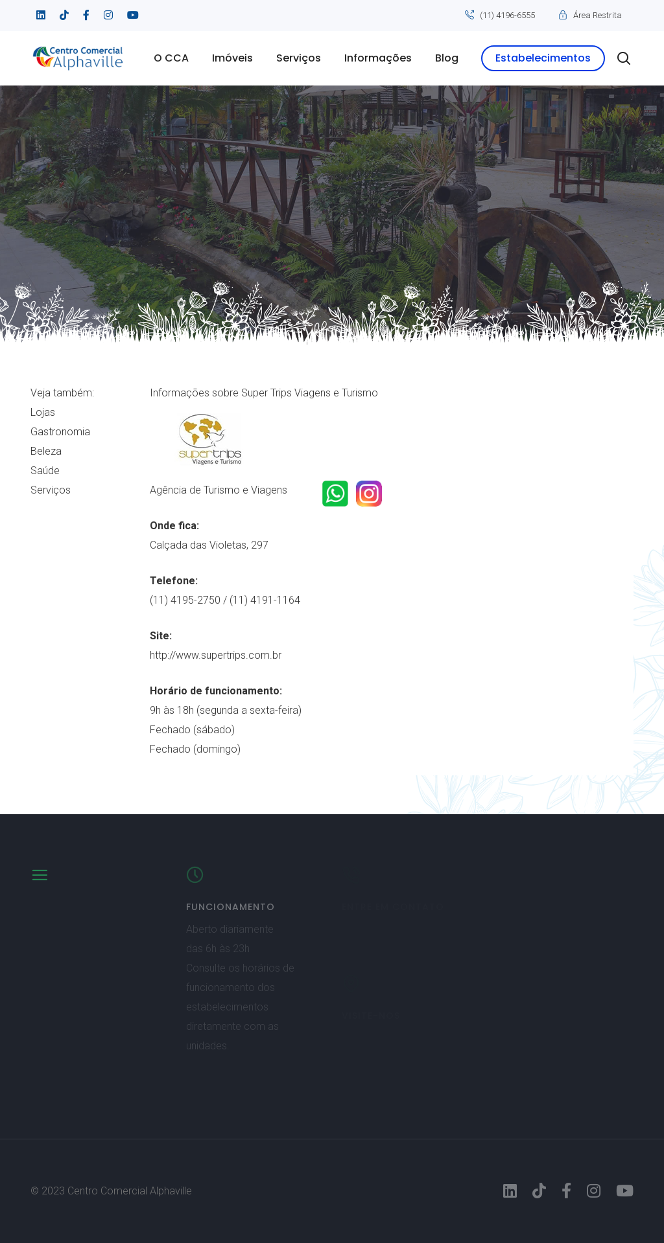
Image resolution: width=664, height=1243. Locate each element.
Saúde (45, 470)
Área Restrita (597, 15)
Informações (378, 58)
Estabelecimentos (543, 58)
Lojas (42, 412)
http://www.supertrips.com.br (215, 655)
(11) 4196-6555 (507, 15)
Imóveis (232, 58)
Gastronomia (60, 432)
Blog (446, 58)
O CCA (171, 58)
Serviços (298, 58)
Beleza (46, 451)
